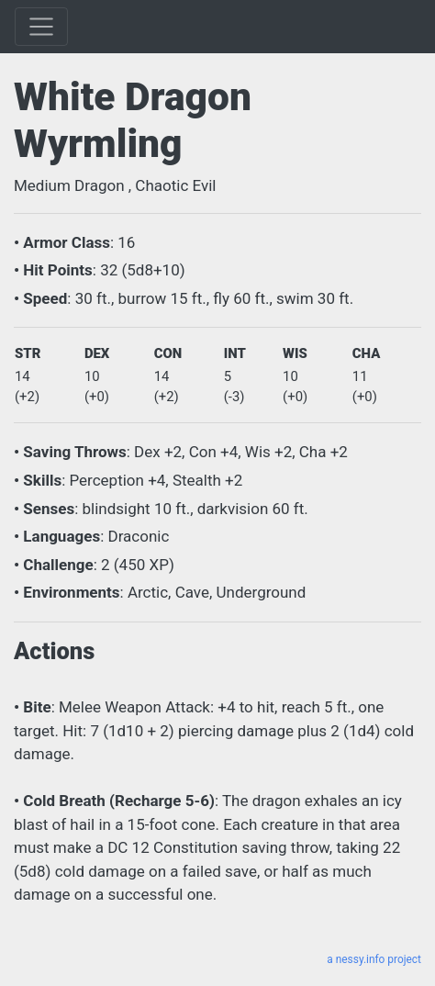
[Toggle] (41, 26)
